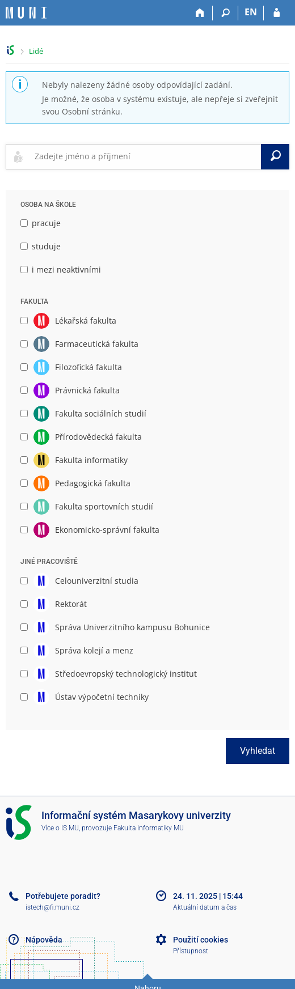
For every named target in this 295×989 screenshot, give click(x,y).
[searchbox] (145, 156)
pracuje (40, 223)
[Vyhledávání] (225, 13)
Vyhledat (257, 750)
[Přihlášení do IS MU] (276, 13)
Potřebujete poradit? (63, 896)
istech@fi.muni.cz (52, 907)
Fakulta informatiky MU (148, 828)
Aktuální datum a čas (205, 907)
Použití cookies (200, 939)
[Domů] (200, 13)
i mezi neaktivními (60, 269)
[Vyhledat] (275, 156)
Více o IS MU (60, 828)
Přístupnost (190, 951)
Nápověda (44, 939)
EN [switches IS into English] (251, 12)
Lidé (36, 51)
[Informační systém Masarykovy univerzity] (26, 13)
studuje (40, 246)
